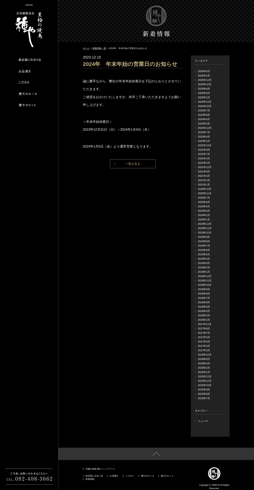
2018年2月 (204, 319)
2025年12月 (204, 79)
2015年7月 (204, 398)
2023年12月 (204, 127)
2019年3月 (204, 263)
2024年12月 (204, 101)
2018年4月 (204, 311)
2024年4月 (204, 119)
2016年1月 (204, 372)
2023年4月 (204, 136)
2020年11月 (204, 193)
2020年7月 (204, 197)
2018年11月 (204, 280)
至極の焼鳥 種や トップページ (100, 469)
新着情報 (90, 479)
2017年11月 (204, 324)
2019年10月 (204, 232)
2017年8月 (204, 328)
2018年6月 (204, 302)
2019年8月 (204, 241)
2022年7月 (204, 154)
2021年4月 (204, 175)
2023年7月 (204, 132)
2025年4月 (204, 93)
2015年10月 (204, 385)
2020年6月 (204, 202)
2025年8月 (204, 88)
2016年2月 (204, 367)
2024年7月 (204, 110)
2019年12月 (204, 223)
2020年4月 (204, 210)
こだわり (129, 476)
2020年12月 (204, 188)
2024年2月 (204, 123)
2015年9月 (204, 389)
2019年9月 (204, 236)
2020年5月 (204, 206)
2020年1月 (204, 219)
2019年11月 (204, 228)
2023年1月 (204, 141)
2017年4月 (204, 341)
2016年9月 (204, 359)
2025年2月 (204, 97)
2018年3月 (204, 315)
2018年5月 (204, 306)
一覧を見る (133, 163)
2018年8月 (204, 293)
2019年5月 (204, 254)
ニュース (203, 421)
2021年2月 (204, 180)
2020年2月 (204, 215)
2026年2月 (204, 75)
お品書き (114, 476)
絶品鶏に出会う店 (94, 476)
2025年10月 (204, 84)
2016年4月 (204, 363)
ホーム (86, 48)
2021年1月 (204, 184)
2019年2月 (204, 267)
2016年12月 (204, 354)
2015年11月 (204, 380)
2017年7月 (204, 332)
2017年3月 (204, 345)
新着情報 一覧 (99, 48)
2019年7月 (204, 245)
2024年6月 (204, 114)
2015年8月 (204, 393)
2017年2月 (204, 350)
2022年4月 (204, 158)
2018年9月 (204, 289)
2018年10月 (204, 284)
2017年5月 (204, 337)
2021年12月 (204, 167)
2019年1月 (204, 271)
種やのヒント (167, 476)
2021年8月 (204, 171)
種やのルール (147, 476)
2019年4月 (204, 258)
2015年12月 (204, 376)
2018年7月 (204, 298)
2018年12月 (204, 276)
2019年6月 (204, 250)
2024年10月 (204, 106)
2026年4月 (204, 71)
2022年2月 (204, 162)
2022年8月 (204, 149)
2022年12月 (204, 145)
